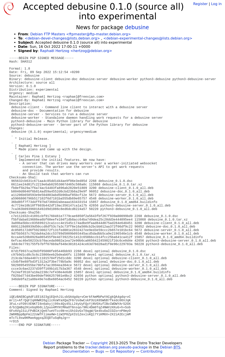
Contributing (152, 351)
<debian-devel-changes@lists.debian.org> (62, 38)
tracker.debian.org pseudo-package (116, 347)
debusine (137, 27)
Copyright (99, 343)
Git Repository (122, 351)
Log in (216, 4)
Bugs (99, 351)
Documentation (76, 351)
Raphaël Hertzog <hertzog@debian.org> (76, 51)
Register (200, 4)
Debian (49, 343)
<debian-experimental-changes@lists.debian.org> (147, 38)
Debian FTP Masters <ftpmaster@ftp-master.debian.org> (80, 34)
